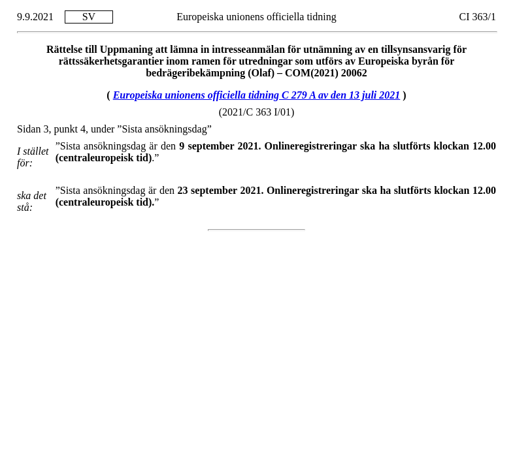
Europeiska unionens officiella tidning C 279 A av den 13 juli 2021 (257, 95)
